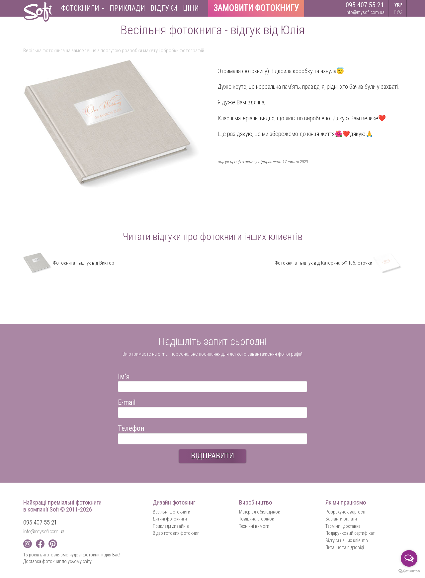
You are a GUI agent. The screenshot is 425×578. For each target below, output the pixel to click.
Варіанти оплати (341, 518)
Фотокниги (82, 8)
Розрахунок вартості (345, 512)
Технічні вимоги (254, 526)
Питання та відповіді (344, 547)
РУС (398, 12)
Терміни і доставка (343, 526)
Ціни (191, 8)
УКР (398, 5)
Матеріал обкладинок (259, 512)
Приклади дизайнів (171, 526)
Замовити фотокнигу (256, 8)
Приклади (127, 8)
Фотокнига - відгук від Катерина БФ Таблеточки (338, 263)
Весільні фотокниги (171, 512)
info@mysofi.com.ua (365, 12)
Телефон (131, 427)
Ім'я (124, 375)
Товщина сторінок (256, 518)
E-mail (126, 401)
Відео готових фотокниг (176, 533)
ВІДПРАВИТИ (212, 455)
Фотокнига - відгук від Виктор (68, 263)
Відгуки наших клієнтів (346, 540)
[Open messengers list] (409, 558)
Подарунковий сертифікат (350, 533)
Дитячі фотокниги (170, 518)
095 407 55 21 (365, 5)
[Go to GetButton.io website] (409, 571)
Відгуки (164, 8)
